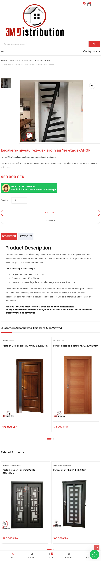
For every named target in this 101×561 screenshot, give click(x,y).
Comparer (50, 220)
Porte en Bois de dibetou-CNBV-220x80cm (25, 346)
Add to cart (50, 213)
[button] (89, 4)
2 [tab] (53, 439)
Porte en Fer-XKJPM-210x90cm (69, 470)
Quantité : (5, 200)
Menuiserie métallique (21, 60)
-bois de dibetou (8, 341)
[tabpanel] (25, 387)
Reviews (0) (26, 236)
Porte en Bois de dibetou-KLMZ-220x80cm (75, 346)
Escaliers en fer (42, 60)
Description (9, 236)
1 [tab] (49, 439)
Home (4, 60)
